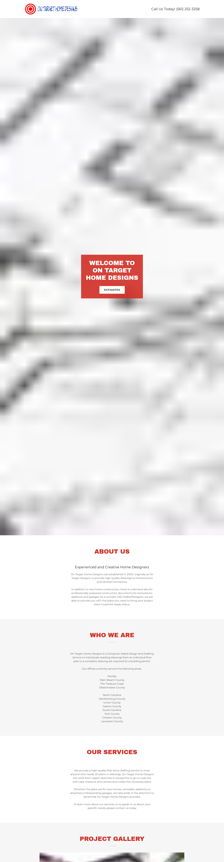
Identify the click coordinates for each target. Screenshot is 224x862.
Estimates (112, 289)
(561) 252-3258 (188, 9)
